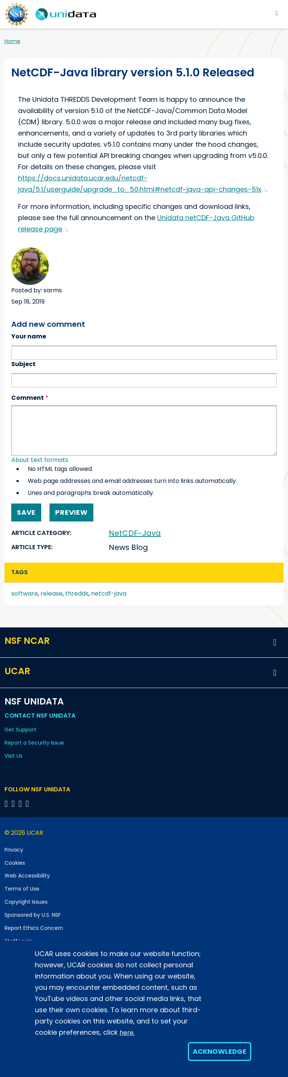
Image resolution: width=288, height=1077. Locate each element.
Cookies (14, 863)
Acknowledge (219, 1051)
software (24, 593)
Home (12, 41)
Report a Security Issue (34, 742)
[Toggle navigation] (277, 13)
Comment (27, 397)
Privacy (13, 850)
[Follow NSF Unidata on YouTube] (14, 803)
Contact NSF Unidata (39, 715)
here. (127, 1032)
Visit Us (13, 756)
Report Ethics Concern (33, 928)
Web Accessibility (27, 875)
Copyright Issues (26, 902)
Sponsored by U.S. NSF (32, 915)
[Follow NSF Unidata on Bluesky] (7, 803)
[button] (275, 642)
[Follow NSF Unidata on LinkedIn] (21, 803)
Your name (28, 336)
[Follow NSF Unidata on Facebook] (28, 803)
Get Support (20, 729)
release (51, 593)
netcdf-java (108, 593)
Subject (23, 364)
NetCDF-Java (135, 533)
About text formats (39, 460)
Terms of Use (21, 888)
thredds (76, 593)
